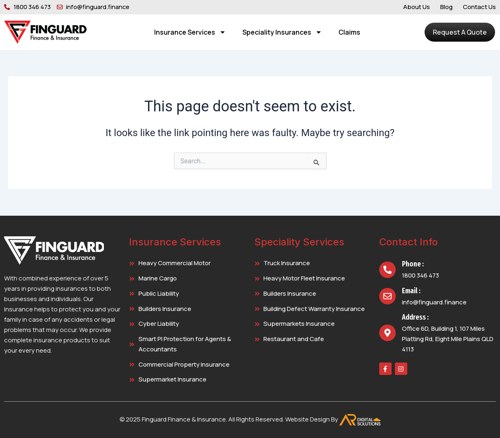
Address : (415, 317)
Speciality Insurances (282, 32)
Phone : (413, 263)
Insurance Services (190, 32)
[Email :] (387, 296)
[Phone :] (387, 269)
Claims (349, 32)
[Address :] (387, 333)
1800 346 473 (420, 275)
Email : (411, 290)
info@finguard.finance (434, 302)
